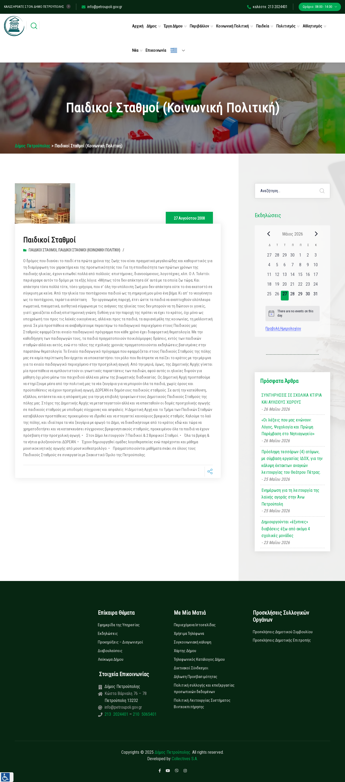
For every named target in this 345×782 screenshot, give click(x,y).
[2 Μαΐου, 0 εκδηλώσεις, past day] (308, 257)
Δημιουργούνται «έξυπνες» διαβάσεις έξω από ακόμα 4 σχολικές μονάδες (285, 528)
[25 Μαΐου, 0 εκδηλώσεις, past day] (269, 295)
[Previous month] (268, 234)
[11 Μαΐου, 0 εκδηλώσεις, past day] (269, 276)
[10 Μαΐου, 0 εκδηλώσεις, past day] (316, 266)
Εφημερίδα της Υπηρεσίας (119, 624)
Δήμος (152, 26)
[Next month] (316, 234)
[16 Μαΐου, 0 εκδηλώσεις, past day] (308, 276)
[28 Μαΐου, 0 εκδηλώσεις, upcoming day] (292, 295)
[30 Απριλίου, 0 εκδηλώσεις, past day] (292, 257)
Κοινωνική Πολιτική (232, 26)
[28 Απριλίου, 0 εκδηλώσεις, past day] (277, 257)
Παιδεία (262, 26)
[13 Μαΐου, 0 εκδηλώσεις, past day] (285, 276)
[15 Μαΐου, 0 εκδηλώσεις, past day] (300, 276)
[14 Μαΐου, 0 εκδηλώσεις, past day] (292, 276)
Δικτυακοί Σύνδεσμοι (191, 668)
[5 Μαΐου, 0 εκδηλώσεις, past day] (277, 266)
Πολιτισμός (285, 26)
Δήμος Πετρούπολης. (173, 752)
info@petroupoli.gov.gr (102, 7)
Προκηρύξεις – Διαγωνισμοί (120, 642)
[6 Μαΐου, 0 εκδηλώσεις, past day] (285, 266)
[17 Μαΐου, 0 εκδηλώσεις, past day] (316, 276)
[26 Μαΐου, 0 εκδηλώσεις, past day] (277, 295)
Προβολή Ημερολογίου (283, 328)
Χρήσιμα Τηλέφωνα (189, 633)
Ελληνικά (174, 50)
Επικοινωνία (156, 50)
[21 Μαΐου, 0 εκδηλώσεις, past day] (292, 286)
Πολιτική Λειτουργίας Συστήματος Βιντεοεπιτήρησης (202, 703)
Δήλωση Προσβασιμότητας (195, 676)
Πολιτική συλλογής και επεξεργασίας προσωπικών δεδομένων (204, 688)
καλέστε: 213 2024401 (267, 7)
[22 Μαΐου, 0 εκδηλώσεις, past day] (300, 286)
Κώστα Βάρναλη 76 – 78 (126, 693)
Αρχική (137, 26)
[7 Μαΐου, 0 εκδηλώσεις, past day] (292, 266)
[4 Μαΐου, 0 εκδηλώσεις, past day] (269, 266)
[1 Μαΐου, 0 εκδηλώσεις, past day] (300, 257)
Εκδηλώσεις (108, 633)
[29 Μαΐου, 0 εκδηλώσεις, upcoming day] (300, 295)
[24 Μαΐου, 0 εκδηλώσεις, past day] (316, 286)
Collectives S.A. (185, 758)
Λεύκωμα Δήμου (110, 659)
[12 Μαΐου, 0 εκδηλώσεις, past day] (277, 276)
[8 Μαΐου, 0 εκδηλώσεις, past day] (300, 266)
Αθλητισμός (312, 26)
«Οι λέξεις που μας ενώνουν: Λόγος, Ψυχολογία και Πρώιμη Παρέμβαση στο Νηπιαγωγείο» (288, 426)
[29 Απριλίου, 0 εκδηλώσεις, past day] (285, 257)
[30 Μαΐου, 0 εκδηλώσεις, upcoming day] (308, 295)
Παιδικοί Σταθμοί (51, 239)
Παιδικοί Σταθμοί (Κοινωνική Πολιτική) (89, 250)
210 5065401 (144, 714)
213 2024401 (117, 714)
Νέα (135, 50)
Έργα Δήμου (173, 26)
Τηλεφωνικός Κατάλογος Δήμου (199, 659)
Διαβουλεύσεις (110, 650)
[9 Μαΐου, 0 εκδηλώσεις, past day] (308, 266)
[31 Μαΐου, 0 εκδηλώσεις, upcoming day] (316, 295)
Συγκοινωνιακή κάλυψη (192, 642)
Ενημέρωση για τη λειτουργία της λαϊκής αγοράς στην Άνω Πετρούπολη (290, 497)
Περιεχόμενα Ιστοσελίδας (195, 624)
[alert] (292, 313)
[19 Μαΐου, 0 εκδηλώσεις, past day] (277, 286)
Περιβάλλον (199, 26)
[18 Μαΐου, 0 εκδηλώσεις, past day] (269, 286)
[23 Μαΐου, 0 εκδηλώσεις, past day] (308, 286)
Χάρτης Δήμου (185, 650)
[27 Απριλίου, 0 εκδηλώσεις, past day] (269, 257)
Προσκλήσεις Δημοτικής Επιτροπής (282, 640)
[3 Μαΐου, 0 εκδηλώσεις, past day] (316, 257)
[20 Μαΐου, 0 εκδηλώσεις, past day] (285, 286)
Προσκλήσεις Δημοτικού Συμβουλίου (283, 631)
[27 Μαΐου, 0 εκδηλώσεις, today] (285, 295)
